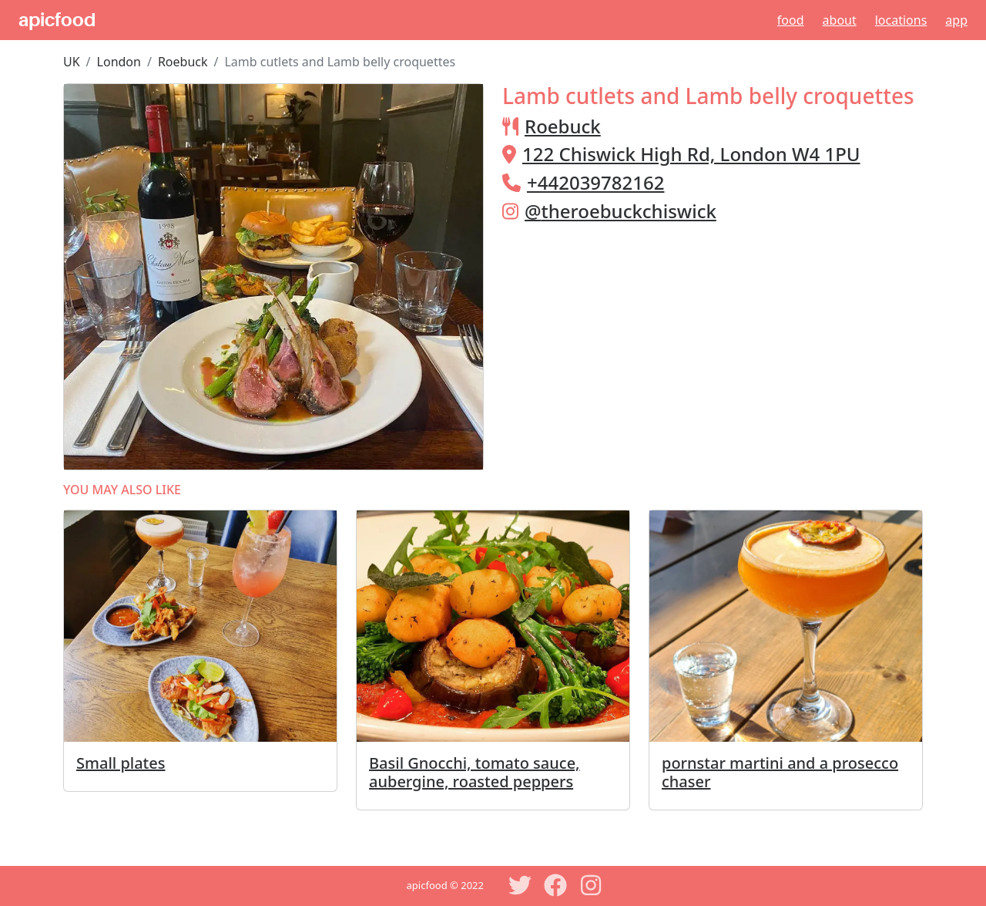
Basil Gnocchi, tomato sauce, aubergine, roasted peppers (474, 772)
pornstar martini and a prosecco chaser (780, 772)
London (119, 61)
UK (71, 61)
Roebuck (183, 61)
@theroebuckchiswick (620, 211)
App (956, 20)
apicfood (57, 20)
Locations (901, 20)
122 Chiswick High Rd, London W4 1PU (691, 154)
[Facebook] (555, 885)
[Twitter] (520, 885)
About (840, 20)
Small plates (120, 763)
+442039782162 (595, 182)
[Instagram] (590, 885)
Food (790, 20)
